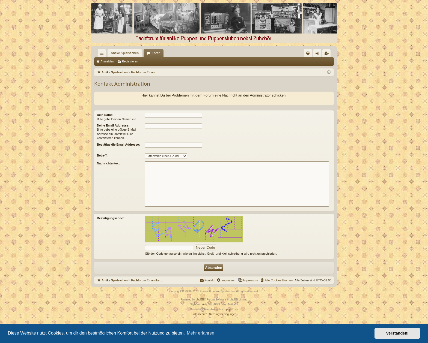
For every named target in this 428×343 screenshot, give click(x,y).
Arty (204, 304)
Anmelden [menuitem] (318, 54)
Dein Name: (105, 114)
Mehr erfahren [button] (200, 333)
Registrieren (130, 61)
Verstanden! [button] (397, 333)
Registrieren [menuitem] (328, 54)
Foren (146, 53)
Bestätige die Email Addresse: (118, 144)
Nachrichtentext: (109, 163)
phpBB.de (232, 309)
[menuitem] (252, 53)
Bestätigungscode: (110, 218)
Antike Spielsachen (115, 53)
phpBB (200, 299)
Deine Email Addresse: (113, 125)
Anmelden (107, 61)
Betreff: (102, 155)
